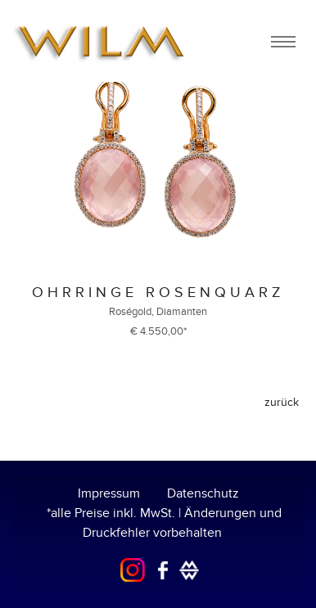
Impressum (109, 493)
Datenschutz (203, 493)
